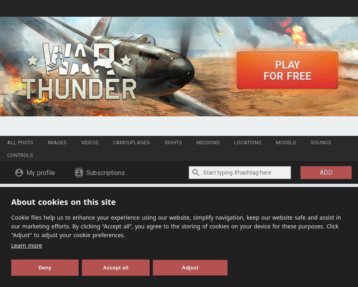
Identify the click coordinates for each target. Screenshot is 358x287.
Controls (20, 155)
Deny (44, 268)
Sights (173, 142)
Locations (247, 142)
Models (286, 142)
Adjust (190, 268)
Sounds (321, 142)
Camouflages (131, 142)
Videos (90, 142)
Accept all (115, 268)
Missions (208, 142)
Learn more (26, 245)
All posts (20, 142)
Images (57, 142)
